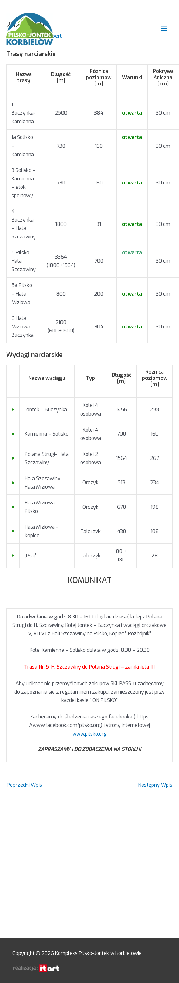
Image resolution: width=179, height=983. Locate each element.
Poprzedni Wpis (21, 785)
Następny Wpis (158, 785)
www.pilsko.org (89, 734)
